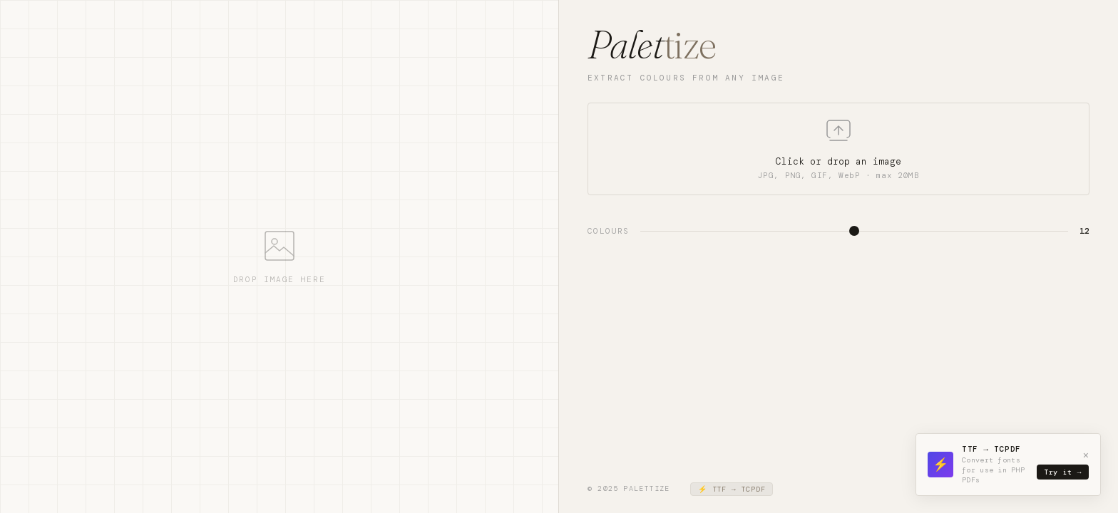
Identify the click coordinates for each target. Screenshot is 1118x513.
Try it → (1063, 472)
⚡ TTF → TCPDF (731, 489)
